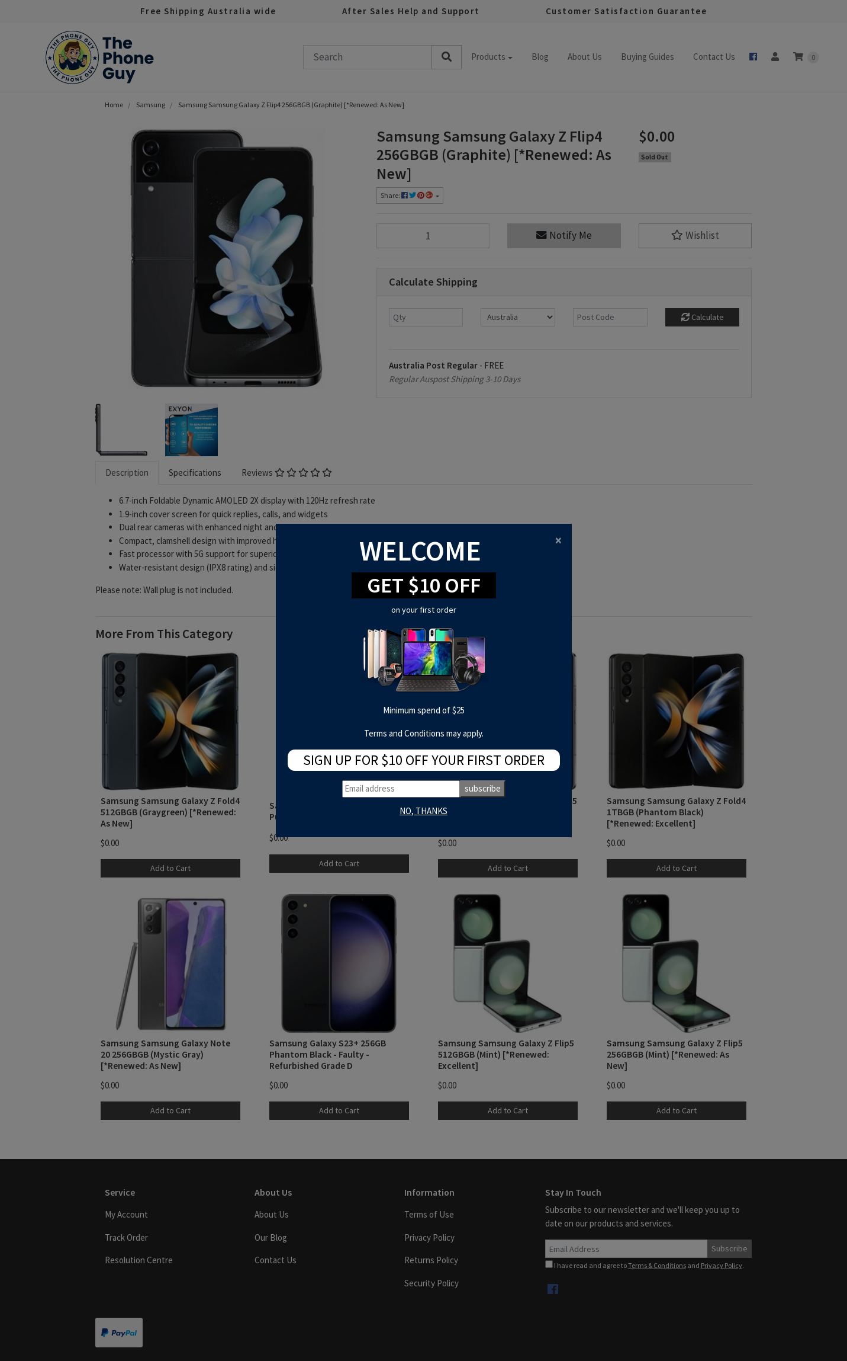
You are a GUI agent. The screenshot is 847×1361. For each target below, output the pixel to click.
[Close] (558, 540)
